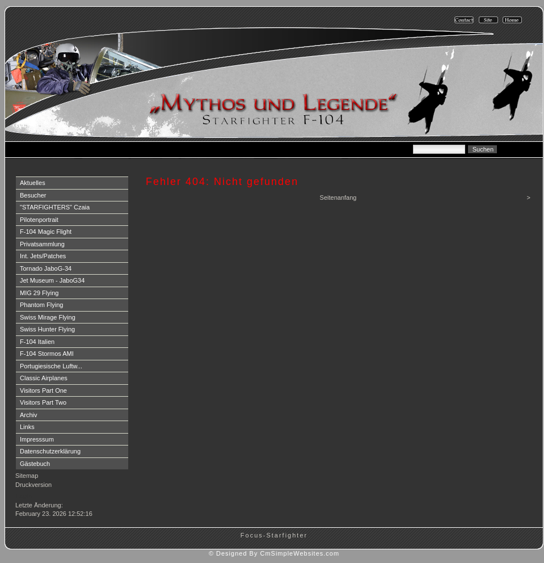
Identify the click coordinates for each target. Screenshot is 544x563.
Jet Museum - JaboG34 (52, 280)
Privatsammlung (42, 244)
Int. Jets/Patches (43, 256)
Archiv (28, 414)
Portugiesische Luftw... (51, 366)
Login (24, 496)
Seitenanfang (338, 197)
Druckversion (33, 484)
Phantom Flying (41, 304)
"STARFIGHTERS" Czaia (55, 207)
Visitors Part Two (43, 402)
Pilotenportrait (39, 219)
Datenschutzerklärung (50, 451)
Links (27, 426)
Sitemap (26, 475)
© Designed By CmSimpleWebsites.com (274, 553)
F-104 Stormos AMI (47, 353)
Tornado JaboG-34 (45, 268)
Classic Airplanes (44, 378)
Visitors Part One (43, 390)
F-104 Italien (37, 341)
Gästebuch (35, 463)
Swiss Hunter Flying (47, 329)
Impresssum (37, 439)
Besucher (33, 195)
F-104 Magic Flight (45, 231)
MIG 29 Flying (39, 292)
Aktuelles (32, 182)
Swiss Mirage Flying (47, 317)
